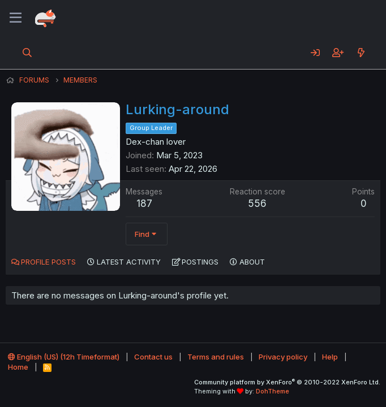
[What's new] (360, 52)
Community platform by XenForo (287, 382)
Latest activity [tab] (129, 261)
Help (330, 356)
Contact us (153, 356)
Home (18, 366)
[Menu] (15, 18)
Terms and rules (215, 356)
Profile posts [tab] (48, 261)
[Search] (27, 52)
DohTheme (272, 391)
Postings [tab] (200, 261)
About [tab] (252, 261)
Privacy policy (283, 356)
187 (144, 203)
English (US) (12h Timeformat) (63, 356)
